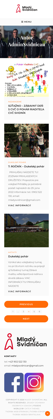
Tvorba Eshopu (38, 411)
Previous (26, 304)
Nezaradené (15, 102)
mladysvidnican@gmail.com (27, 365)
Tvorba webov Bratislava (27, 414)
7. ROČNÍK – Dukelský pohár (26, 166)
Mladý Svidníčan (34, 400)
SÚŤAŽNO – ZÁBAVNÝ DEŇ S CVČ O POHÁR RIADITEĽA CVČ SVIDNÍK (26, 109)
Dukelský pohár (17, 162)
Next (26, 318)
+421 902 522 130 (17, 361)
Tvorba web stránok (17, 411)
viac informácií (19, 205)
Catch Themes (32, 409)
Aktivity (12, 252)
